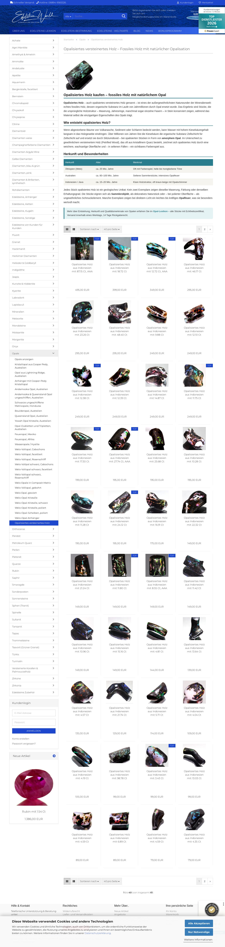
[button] (67, 229)
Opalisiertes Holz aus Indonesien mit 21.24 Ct (82, 585)
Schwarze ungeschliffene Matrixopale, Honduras (29, 404)
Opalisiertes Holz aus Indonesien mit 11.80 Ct (119, 585)
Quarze (16, 563)
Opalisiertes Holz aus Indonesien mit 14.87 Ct (157, 394)
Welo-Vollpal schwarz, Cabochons (34, 464)
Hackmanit (18, 248)
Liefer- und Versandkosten (78, 914)
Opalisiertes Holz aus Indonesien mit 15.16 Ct (119, 648)
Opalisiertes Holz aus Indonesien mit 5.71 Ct (157, 711)
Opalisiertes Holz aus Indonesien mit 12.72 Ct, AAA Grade (157, 268)
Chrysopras (18, 117)
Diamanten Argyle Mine (25, 151)
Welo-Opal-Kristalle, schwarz (31, 502)
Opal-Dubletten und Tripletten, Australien (33, 427)
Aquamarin (18, 82)
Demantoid (18, 131)
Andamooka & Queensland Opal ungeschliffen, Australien (33, 396)
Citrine (16, 124)
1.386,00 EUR (34, 819)
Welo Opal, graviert (26, 492)
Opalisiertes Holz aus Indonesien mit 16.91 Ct (157, 521)
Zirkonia (16, 685)
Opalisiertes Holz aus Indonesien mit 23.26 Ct (82, 331)
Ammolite (17, 61)
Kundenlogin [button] (185, 2)
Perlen (16, 549)
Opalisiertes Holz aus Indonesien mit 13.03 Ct (194, 775)
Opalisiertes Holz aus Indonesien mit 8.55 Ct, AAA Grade (157, 585)
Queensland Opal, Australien (31, 415)
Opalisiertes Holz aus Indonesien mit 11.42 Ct (194, 585)
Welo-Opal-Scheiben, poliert (31, 512)
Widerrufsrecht (71, 911)
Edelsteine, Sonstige (23, 217)
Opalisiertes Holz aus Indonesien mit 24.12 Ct (119, 521)
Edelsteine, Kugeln (23, 210)
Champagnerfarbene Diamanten (31, 144)
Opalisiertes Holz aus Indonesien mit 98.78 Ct (119, 775)
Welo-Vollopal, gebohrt (28, 487)
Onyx (15, 346)
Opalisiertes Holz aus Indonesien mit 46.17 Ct (194, 268)
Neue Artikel (121, 911)
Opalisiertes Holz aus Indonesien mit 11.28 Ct (82, 521)
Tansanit (17, 626)
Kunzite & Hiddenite (23, 283)
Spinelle (16, 612)
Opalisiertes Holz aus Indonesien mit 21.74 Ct (119, 711)
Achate (16, 40)
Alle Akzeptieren (199, 923)
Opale (15, 353)
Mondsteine (19, 325)
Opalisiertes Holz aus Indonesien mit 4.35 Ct (194, 838)
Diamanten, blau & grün (26, 165)
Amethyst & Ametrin (23, 54)
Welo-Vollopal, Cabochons (30, 449)
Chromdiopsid (20, 103)
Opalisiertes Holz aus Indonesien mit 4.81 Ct (157, 648)
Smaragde (18, 584)
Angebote (120, 914)
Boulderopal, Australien (28, 410)
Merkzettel (206, 2)
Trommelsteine (20, 640)
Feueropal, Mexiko (25, 434)
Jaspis (15, 276)
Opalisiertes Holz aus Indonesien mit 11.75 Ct (194, 394)
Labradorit (18, 297)
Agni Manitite (19, 47)
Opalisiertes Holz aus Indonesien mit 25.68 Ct (157, 458)
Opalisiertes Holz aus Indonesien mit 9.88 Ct (157, 331)
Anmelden (34, 730)
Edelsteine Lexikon (43, 30)
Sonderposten (20, 591)
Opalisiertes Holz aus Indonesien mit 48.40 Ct (119, 331)
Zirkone (16, 678)
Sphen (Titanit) (20, 605)
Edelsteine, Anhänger (24, 197)
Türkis (15, 654)
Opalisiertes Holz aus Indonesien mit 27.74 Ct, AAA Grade (119, 458)
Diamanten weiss (22, 138)
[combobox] (89, 229)
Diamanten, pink (22, 172)
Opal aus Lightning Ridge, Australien (30, 374)
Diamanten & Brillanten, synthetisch (26, 181)
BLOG (136, 30)
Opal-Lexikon (160, 211)
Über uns (18, 30)
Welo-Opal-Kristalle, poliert (30, 507)
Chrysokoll (18, 110)
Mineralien (18, 311)
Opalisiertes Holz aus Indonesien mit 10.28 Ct (194, 458)
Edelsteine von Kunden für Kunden (27, 226)
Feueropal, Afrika (24, 439)
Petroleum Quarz (22, 543)
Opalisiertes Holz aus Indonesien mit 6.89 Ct (119, 838)
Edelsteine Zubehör (23, 692)
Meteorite (17, 318)
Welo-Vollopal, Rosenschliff (30, 459)
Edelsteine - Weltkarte (112, 30)
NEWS (149, 30)
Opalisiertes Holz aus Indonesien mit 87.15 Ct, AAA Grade (82, 268)
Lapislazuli (18, 304)
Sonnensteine (20, 598)
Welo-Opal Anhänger (27, 518)
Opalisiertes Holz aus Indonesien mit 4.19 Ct (82, 775)
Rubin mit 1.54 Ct (33, 811)
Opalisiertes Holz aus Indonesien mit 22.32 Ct (194, 521)
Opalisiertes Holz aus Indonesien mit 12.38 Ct (82, 394)
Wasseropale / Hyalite (27, 444)
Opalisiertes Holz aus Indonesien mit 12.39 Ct (119, 394)
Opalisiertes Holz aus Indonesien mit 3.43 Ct (157, 775)
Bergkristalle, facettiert (25, 89)
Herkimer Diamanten (24, 255)
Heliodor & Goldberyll (24, 263)
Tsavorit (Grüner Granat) (25, 647)
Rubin (15, 570)
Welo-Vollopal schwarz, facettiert (33, 469)
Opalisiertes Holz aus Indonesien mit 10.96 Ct (82, 648)
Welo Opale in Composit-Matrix (33, 482)
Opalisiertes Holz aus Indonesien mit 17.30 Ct (82, 458)
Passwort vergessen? (24, 743)
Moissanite (18, 332)
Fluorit (15, 235)
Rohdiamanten (21, 189)
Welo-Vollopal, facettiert (28, 454)
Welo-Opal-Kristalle (26, 497)
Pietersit (16, 556)
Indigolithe (18, 269)
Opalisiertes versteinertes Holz (32, 522)
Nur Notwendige (199, 932)
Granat (16, 242)
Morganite (18, 339)
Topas (15, 633)
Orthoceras (18, 529)
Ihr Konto (171, 911)
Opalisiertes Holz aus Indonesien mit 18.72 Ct (119, 268)
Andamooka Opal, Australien (31, 389)
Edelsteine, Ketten (22, 204)
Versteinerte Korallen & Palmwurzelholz (25, 670)
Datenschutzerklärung (98, 933)
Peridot (16, 535)
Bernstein (17, 96)
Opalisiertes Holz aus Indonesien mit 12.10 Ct (194, 331)
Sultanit (16, 619)
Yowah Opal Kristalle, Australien (33, 420)
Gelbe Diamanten (22, 159)
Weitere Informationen (198, 939)
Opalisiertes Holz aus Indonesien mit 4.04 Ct (194, 711)
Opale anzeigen (24, 359)
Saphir (16, 577)
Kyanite (16, 290)
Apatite (16, 75)
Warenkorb (172, 914)
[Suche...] (68, 16)
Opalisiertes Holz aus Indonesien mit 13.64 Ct (194, 648)
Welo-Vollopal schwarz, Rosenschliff (28, 476)
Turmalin (17, 661)
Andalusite (18, 68)
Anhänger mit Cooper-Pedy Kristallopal (31, 382)
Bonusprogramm (169, 30)
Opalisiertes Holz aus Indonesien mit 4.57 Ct (82, 711)
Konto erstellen (20, 738)
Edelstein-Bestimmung (76, 30)
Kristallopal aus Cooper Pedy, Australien (31, 366)
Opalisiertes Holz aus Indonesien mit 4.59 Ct (82, 838)
